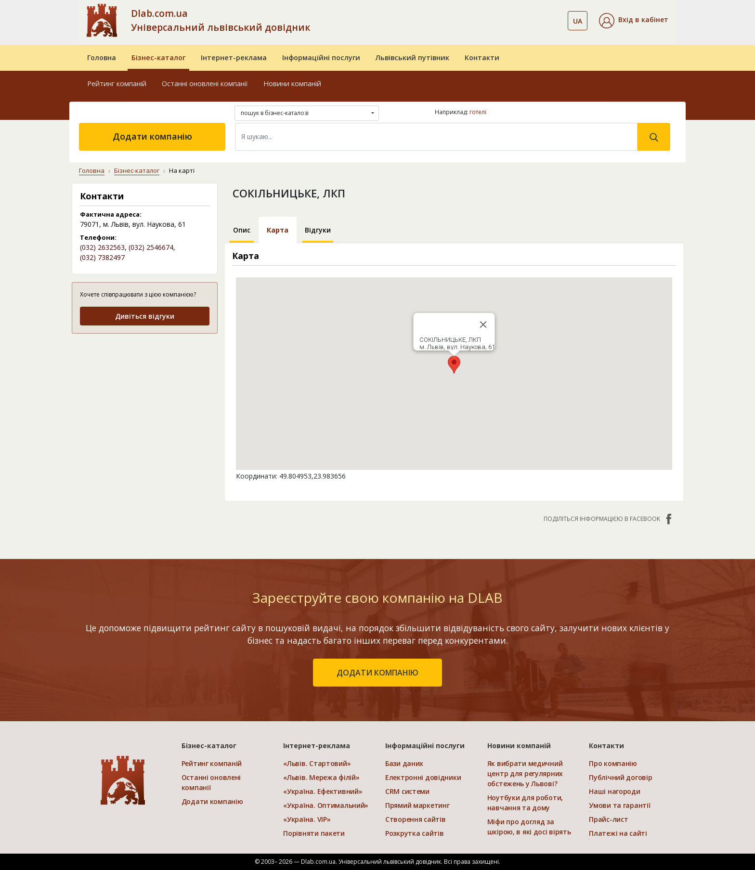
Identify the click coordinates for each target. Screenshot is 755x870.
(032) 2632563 (102, 247)
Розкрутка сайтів (414, 833)
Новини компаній (292, 83)
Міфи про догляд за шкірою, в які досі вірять (529, 826)
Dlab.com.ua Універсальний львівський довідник (220, 20)
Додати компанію (152, 136)
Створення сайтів (415, 819)
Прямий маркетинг (417, 805)
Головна (101, 57)
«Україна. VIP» (306, 819)
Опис (241, 229)
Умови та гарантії (619, 805)
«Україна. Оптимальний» (325, 805)
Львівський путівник (412, 57)
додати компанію (377, 672)
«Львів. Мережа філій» (321, 777)
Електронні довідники (423, 777)
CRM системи (407, 791)
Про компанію (613, 763)
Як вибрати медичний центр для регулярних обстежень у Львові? (525, 773)
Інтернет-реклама (234, 57)
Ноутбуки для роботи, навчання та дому (525, 802)
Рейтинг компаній (116, 83)
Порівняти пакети (314, 833)
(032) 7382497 (102, 257)
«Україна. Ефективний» (322, 791)
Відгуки (318, 229)
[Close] (483, 324)
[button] (633, 20)
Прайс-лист (608, 819)
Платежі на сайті (618, 833)
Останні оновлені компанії (205, 83)
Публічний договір (620, 777)
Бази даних (404, 763)
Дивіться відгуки (144, 316)
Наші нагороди (614, 791)
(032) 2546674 (151, 247)
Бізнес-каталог (158, 57)
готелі (477, 112)
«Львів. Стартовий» (317, 763)
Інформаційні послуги (321, 57)
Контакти (482, 57)
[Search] (436, 137)
